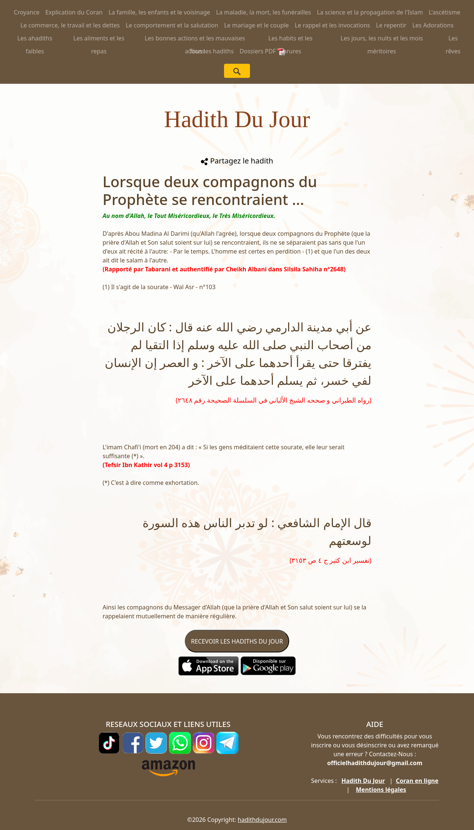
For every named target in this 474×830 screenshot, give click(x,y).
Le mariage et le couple (256, 25)
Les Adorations (432, 25)
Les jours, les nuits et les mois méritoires (382, 39)
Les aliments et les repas (98, 39)
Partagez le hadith (237, 161)
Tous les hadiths (211, 51)
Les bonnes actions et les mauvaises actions (195, 39)
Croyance (27, 12)
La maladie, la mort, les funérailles (263, 12)
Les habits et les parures (290, 39)
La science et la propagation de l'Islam (370, 12)
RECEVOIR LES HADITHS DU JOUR (237, 641)
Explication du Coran (74, 12)
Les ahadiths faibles (34, 39)
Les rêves (453, 39)
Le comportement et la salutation (172, 25)
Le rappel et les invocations (332, 25)
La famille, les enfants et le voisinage (159, 12)
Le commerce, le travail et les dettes (70, 25)
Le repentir (391, 25)
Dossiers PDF (262, 51)
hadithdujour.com (262, 820)
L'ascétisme (444, 12)
